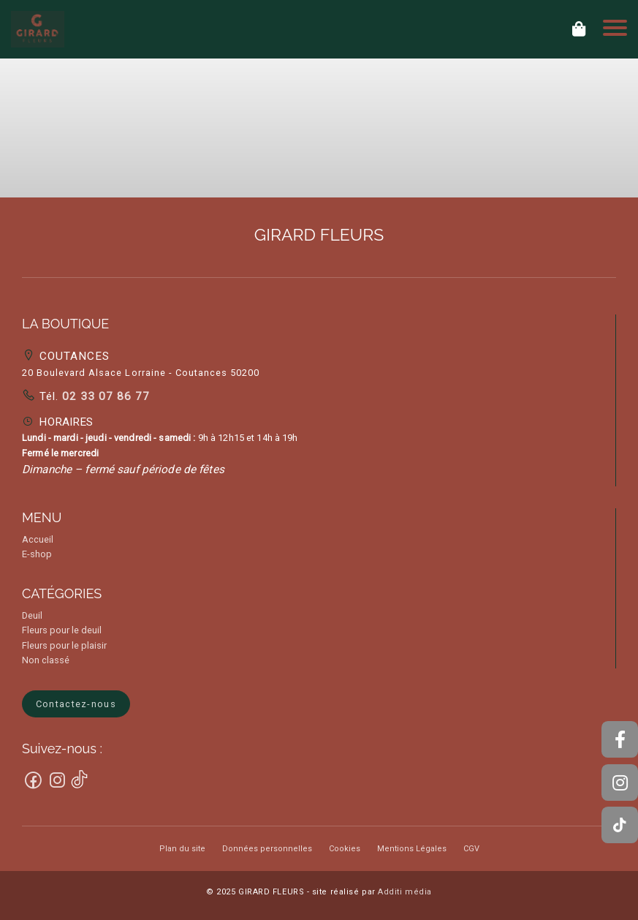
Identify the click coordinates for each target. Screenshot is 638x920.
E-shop (37, 553)
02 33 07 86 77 (104, 396)
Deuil (32, 615)
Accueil (37, 539)
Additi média (405, 892)
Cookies (344, 848)
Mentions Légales (412, 848)
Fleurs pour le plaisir (64, 645)
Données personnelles (267, 848)
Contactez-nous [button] (76, 703)
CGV (471, 848)
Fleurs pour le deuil (62, 630)
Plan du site (182, 848)
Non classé (45, 660)
